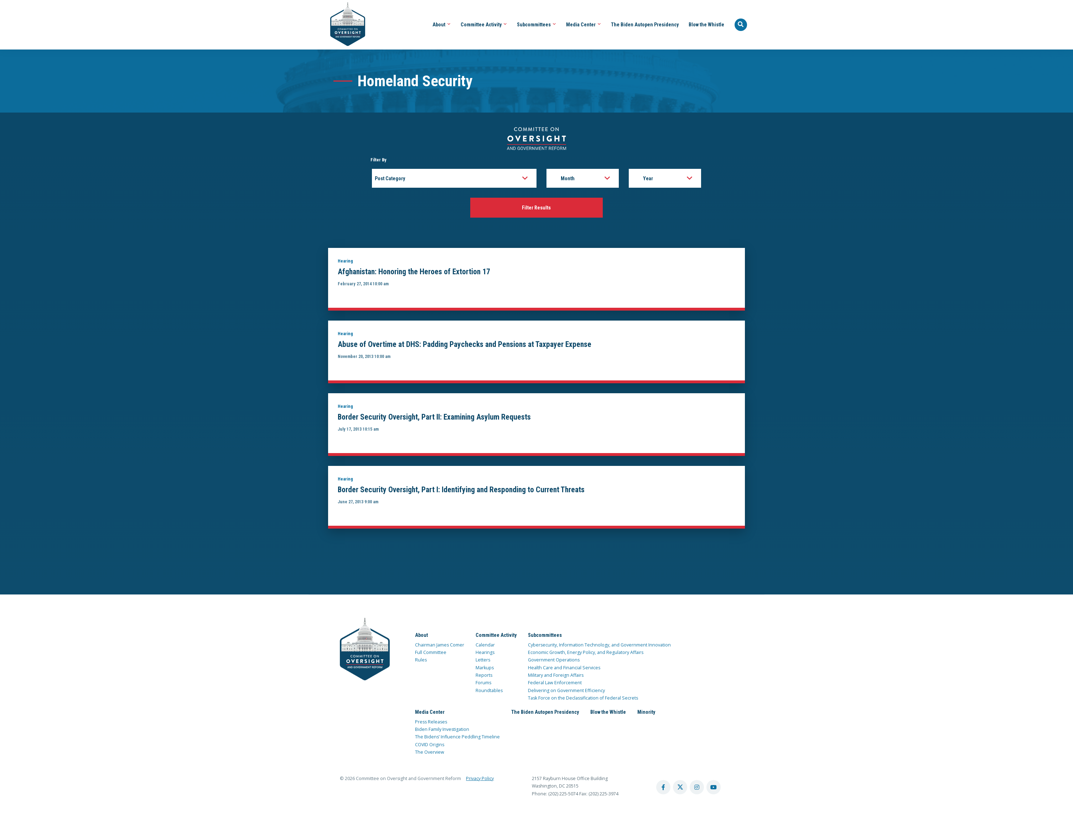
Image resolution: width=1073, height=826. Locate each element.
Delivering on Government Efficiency (566, 692)
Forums (483, 684)
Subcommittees (536, 24)
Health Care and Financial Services (564, 669)
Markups (485, 669)
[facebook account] (663, 788)
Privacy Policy (480, 780)
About (441, 24)
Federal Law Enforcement (555, 684)
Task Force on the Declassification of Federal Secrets (583, 699)
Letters (483, 661)
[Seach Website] (741, 25)
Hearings (485, 654)
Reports (484, 677)
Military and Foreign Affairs (556, 677)
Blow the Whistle (706, 24)
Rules (421, 661)
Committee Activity (484, 24)
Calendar (485, 646)
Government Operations (554, 661)
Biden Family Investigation (442, 731)
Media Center (583, 24)
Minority (646, 713)
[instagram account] (697, 788)
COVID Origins (429, 746)
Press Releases (431, 723)
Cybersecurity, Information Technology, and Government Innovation (599, 646)
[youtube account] (713, 788)
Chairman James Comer (439, 646)
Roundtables (489, 692)
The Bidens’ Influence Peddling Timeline (457, 738)
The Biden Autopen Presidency (645, 24)
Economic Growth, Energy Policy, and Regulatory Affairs (585, 654)
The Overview (429, 753)
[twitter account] (680, 788)
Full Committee (430, 654)
